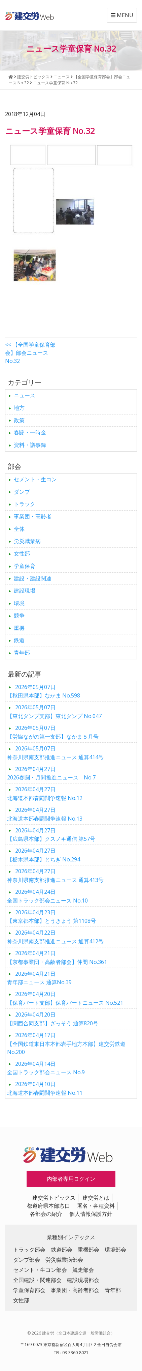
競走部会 (83, 1270)
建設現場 (24, 590)
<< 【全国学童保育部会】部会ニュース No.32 (30, 353)
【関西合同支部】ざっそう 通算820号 (52, 1019)
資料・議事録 (30, 445)
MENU (122, 15)
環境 (19, 603)
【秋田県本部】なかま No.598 (43, 691)
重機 (19, 628)
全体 (19, 529)
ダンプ (22, 491)
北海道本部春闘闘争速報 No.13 (44, 814)
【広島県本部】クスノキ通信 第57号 (51, 835)
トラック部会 (29, 1249)
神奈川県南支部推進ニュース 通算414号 (55, 753)
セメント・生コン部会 (40, 1270)
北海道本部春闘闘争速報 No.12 (44, 794)
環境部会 (115, 1249)
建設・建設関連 (32, 578)
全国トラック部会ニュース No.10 (47, 896)
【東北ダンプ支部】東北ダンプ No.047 (54, 712)
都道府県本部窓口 (48, 1205)
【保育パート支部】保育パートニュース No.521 (65, 998)
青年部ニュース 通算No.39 (39, 978)
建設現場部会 (83, 1280)
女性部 (22, 553)
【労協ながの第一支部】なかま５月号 (53, 732)
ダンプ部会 (26, 1259)
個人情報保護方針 (90, 1214)
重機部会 (88, 1249)
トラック (24, 504)
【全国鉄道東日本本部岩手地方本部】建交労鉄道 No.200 (66, 1043)
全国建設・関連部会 (37, 1280)
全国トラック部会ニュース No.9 (46, 1068)
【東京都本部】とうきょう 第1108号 (51, 917)
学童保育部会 (29, 1290)
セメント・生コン (35, 479)
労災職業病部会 (64, 1259)
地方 (19, 407)
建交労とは (95, 1197)
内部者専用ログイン (71, 1178)
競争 (19, 615)
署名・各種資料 (96, 1205)
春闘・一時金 (30, 432)
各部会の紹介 (46, 1214)
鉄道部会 (61, 1249)
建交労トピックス (53, 1197)
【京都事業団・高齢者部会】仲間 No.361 (57, 957)
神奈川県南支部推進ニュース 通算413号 (55, 875)
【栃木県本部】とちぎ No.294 (43, 855)
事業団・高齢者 (32, 516)
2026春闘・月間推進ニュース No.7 (51, 773)
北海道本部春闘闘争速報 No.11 (44, 1088)
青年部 (22, 652)
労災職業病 (27, 541)
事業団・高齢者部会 (75, 1290)
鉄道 (19, 640)
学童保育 (24, 566)
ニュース (24, 395)
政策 (19, 420)
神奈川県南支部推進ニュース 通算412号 (55, 937)
